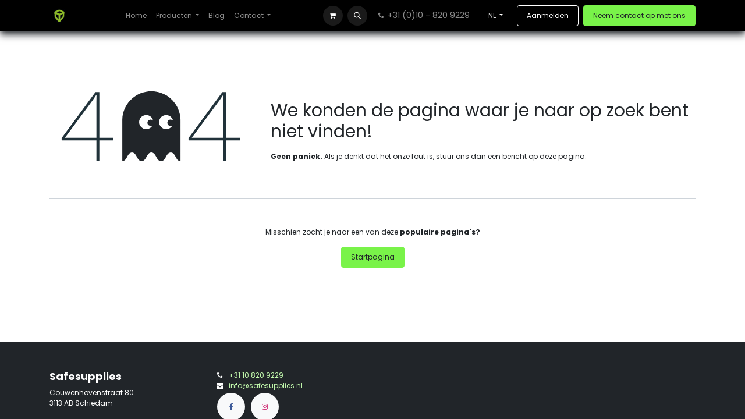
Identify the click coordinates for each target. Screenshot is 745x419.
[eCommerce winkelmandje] (333, 16)
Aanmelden (548, 15)
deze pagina (562, 156)
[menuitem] (136, 16)
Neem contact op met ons (639, 15)
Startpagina (373, 257)
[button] (357, 16)
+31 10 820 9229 (256, 375)
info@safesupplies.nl (266, 385)
